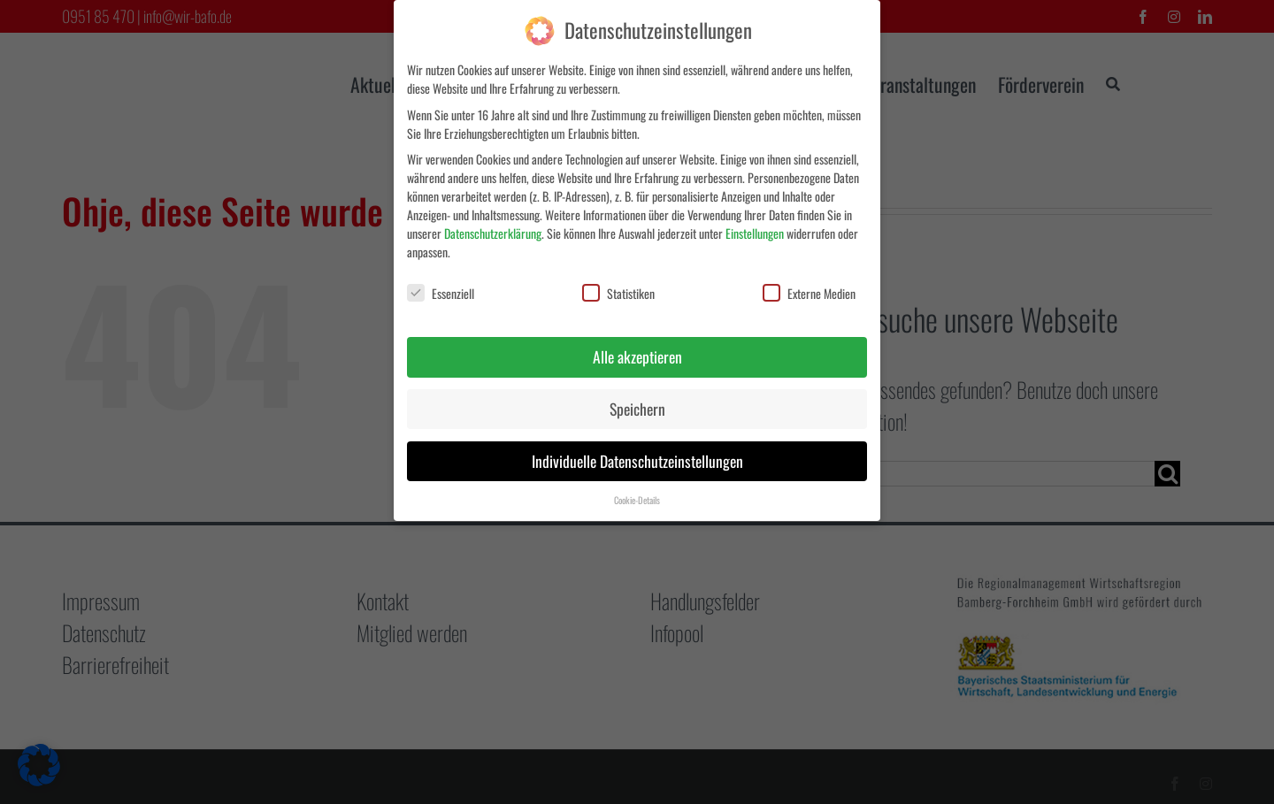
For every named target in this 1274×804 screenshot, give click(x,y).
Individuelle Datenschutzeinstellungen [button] (637, 456)
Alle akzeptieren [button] (637, 352)
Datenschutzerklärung (492, 228)
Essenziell (440, 289)
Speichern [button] (637, 404)
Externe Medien (809, 289)
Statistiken (618, 289)
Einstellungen (754, 228)
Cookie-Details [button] (637, 495)
